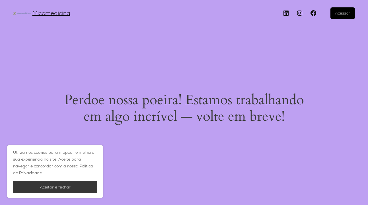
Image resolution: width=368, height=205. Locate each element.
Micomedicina (51, 13)
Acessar (342, 13)
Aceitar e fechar (55, 187)
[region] (55, 171)
